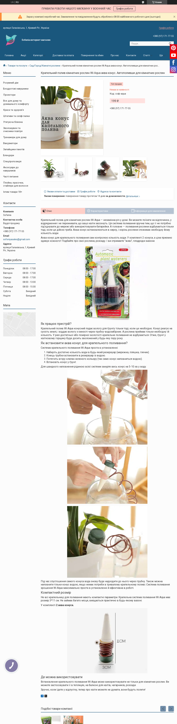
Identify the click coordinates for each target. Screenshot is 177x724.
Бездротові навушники (15, 88)
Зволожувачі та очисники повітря (12, 130)
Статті (146, 55)
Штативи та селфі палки (16, 116)
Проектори (9, 94)
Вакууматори (10, 143)
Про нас (115, 55)
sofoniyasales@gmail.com (16, 239)
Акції (23, 55)
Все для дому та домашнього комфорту (16, 102)
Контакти (131, 55)
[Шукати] (170, 43)
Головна (9, 55)
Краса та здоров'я (13, 109)
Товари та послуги (17, 65)
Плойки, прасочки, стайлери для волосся (15, 184)
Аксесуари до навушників (11, 169)
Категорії (38, 55)
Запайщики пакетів (13, 149)
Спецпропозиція (12, 161)
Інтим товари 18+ (12, 191)
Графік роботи (124, 8)
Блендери (8, 155)
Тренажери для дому (15, 137)
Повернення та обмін (92, 55)
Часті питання (10, 176)
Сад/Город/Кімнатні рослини (45, 65)
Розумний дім (10, 82)
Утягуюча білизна (13, 122)
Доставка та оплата (63, 55)
